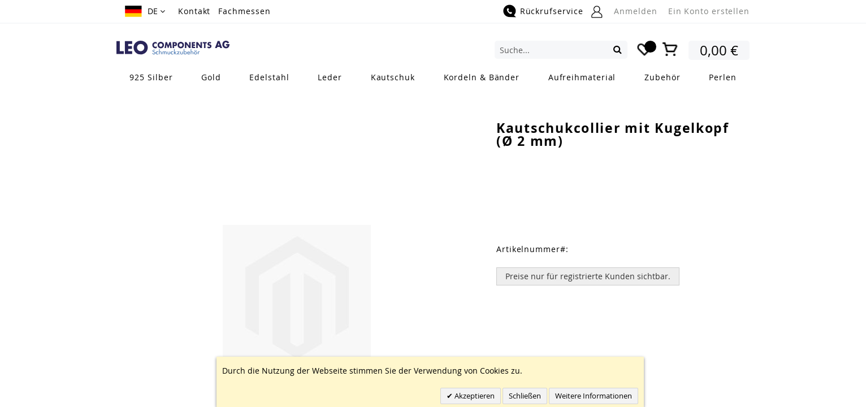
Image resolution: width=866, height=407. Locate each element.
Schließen (525, 396)
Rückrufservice (551, 11)
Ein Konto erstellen (709, 11)
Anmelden (635, 11)
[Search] (617, 49)
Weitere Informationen (593, 396)
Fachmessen (244, 11)
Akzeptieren (474, 396)
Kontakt (194, 11)
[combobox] (561, 50)
